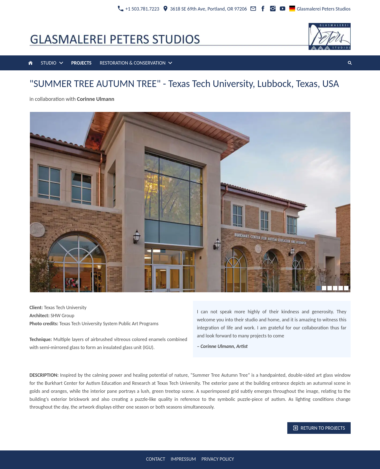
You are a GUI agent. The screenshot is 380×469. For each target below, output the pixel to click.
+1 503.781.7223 (138, 9)
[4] (335, 288)
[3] (329, 288)
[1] (318, 288)
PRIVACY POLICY (217, 459)
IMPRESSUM (183, 459)
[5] (340, 288)
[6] (346, 288)
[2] (324, 288)
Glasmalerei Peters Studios (319, 9)
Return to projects (319, 428)
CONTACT (155, 459)
